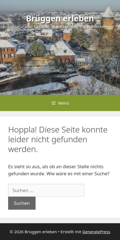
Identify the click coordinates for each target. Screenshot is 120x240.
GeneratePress (96, 231)
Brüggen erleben (60, 18)
